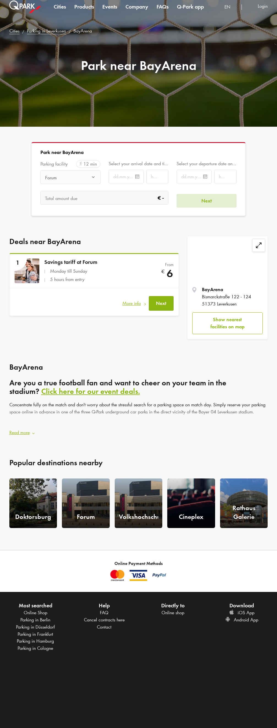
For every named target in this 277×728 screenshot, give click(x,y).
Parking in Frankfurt (35, 631)
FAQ (104, 610)
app (190, 12)
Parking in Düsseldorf (35, 624)
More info (131, 300)
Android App (241, 617)
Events (109, 12)
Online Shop (35, 610)
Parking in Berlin (35, 617)
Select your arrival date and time (138, 164)
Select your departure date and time (206, 164)
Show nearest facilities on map (227, 323)
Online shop (172, 610)
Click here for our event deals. (90, 391)
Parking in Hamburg (35, 638)
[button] (138, 430)
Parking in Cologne (35, 645)
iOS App (241, 610)
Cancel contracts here (104, 617)
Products (84, 12)
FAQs (163, 12)
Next (161, 300)
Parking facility (54, 164)
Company (136, 12)
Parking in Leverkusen (46, 31)
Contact (104, 624)
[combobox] (230, 13)
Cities (60, 12)
